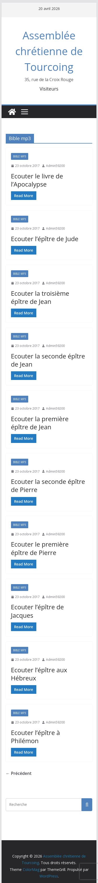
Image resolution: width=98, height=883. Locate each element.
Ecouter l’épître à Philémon (35, 736)
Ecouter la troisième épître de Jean (40, 297)
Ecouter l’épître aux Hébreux (39, 673)
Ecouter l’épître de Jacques (37, 610)
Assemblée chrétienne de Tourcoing (49, 51)
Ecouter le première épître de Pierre (40, 548)
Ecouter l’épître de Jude (44, 238)
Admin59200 (55, 165)
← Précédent (19, 773)
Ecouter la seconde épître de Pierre (48, 485)
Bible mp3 (19, 156)
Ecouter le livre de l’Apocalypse (37, 180)
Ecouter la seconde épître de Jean (48, 360)
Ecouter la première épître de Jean (40, 422)
